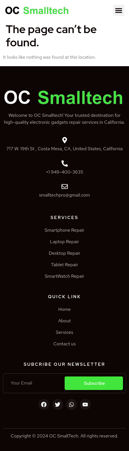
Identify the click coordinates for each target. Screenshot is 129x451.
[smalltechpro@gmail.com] (64, 186)
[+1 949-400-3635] (64, 163)
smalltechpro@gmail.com (64, 195)
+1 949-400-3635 (64, 172)
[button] (118, 10)
